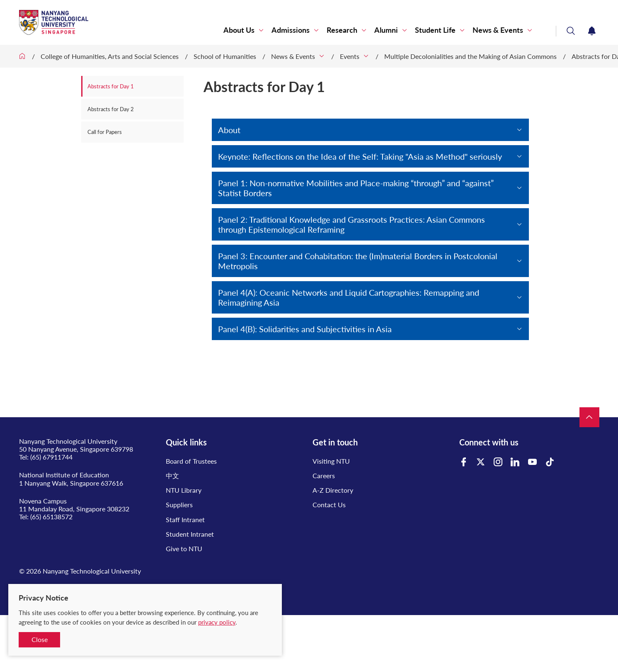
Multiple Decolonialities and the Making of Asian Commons (470, 56)
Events (349, 56)
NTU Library (183, 490)
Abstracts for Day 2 (110, 109)
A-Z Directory (333, 490)
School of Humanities (225, 56)
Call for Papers (104, 132)
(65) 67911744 (51, 457)
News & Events (498, 30)
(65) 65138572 (51, 516)
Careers (324, 475)
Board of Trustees (191, 461)
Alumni (386, 30)
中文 (172, 475)
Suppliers (179, 504)
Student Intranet (190, 534)
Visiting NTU (331, 461)
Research (342, 30)
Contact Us (329, 504)
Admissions (290, 30)
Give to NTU (184, 548)
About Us (238, 30)
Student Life (435, 30)
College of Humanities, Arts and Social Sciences (110, 56)
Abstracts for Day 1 (110, 86)
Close (40, 639)
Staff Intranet (185, 519)
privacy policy (216, 622)
